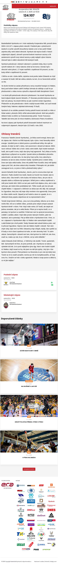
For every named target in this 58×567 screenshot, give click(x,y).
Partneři (47, 561)
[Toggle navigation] (53, 6)
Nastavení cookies (39, 561)
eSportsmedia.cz (26, 561)
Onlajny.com (53, 561)
